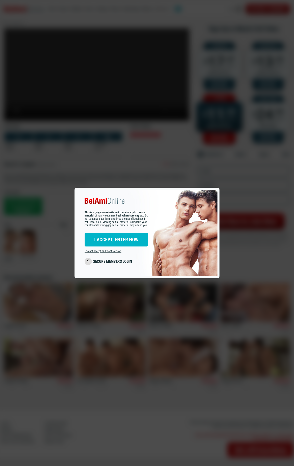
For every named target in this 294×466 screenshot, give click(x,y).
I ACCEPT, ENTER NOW (116, 239)
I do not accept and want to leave (103, 251)
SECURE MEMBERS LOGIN (112, 261)
